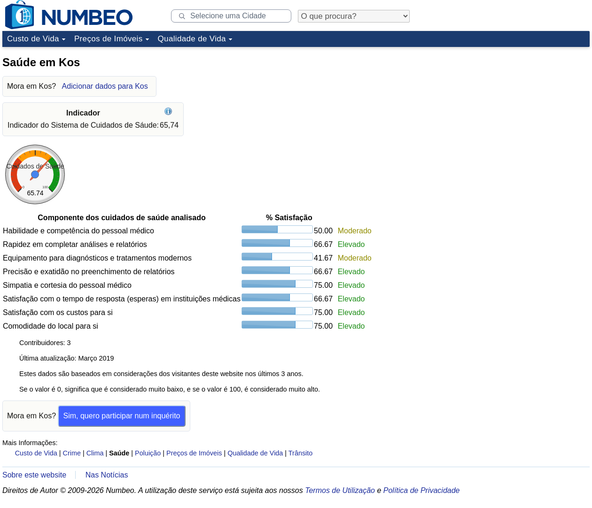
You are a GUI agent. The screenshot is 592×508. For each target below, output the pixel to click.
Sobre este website (34, 475)
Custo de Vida (33, 38)
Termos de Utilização (340, 490)
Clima (95, 453)
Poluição (148, 453)
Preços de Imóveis (108, 38)
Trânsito (300, 453)
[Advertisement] (497, 192)
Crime (72, 453)
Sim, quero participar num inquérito (121, 416)
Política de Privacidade (421, 490)
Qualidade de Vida (192, 38)
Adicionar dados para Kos (105, 86)
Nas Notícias (107, 475)
